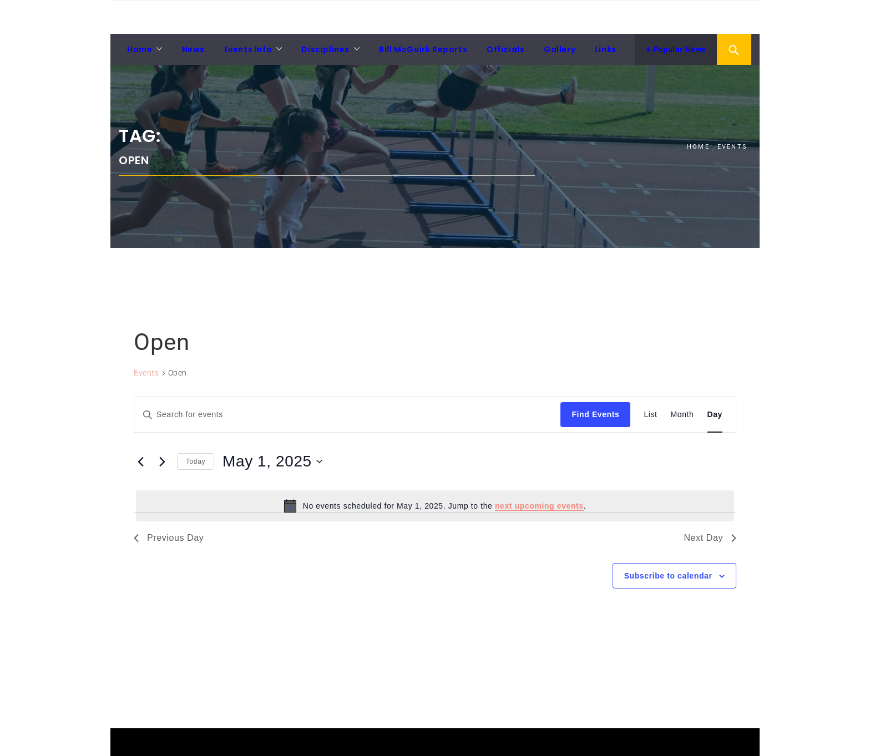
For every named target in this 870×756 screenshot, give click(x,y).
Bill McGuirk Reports (423, 49)
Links (605, 49)
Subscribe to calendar (668, 575)
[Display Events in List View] (650, 414)
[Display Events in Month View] (682, 414)
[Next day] (162, 461)
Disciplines (325, 49)
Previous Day (169, 537)
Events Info (248, 49)
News (193, 49)
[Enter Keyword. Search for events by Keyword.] (347, 414)
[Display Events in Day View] (714, 414)
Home (139, 49)
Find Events (595, 414)
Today (195, 461)
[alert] (435, 505)
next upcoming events (539, 505)
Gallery (559, 49)
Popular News (676, 49)
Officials (505, 49)
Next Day (710, 537)
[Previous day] (140, 461)
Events (146, 372)
